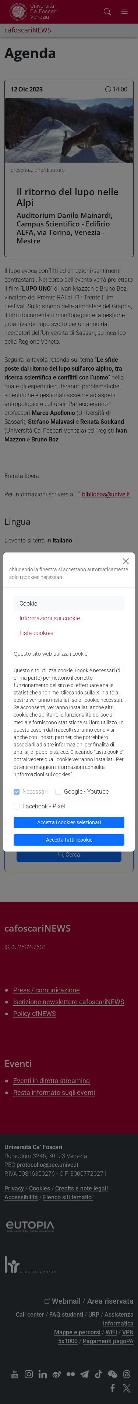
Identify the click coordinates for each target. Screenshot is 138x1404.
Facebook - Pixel (43, 806)
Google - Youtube (86, 791)
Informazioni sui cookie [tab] (50, 618)
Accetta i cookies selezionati (69, 822)
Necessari (35, 791)
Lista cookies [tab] (36, 633)
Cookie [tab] (28, 603)
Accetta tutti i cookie (69, 840)
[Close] (126, 561)
